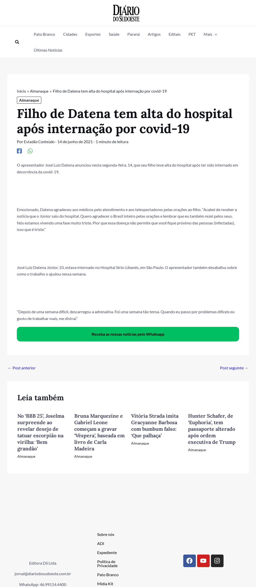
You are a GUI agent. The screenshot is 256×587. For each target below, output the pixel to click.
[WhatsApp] (30, 150)
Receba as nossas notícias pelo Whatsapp (128, 334)
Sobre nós (105, 534)
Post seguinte (234, 367)
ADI (100, 543)
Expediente (107, 552)
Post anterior (21, 367)
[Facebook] (19, 150)
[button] (17, 42)
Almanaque (29, 100)
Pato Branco (108, 574)
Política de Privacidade (107, 563)
